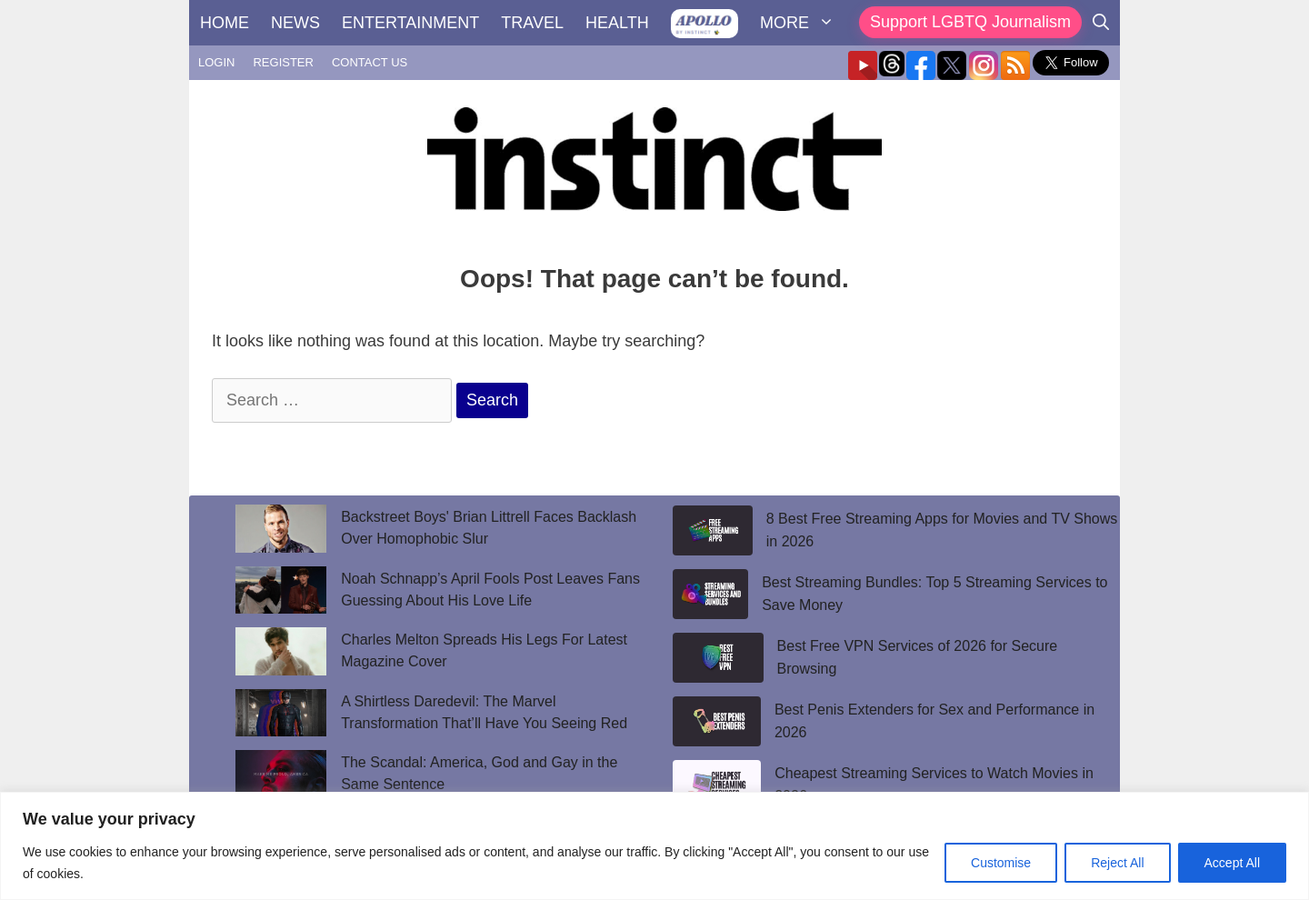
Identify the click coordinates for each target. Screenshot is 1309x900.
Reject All (1117, 862)
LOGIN (216, 62)
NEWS (295, 23)
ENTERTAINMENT (410, 23)
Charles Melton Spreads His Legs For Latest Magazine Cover (484, 650)
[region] (654, 846)
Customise (1001, 862)
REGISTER (283, 62)
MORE (802, 23)
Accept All (1232, 862)
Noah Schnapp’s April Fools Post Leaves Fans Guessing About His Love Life (490, 589)
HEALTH (617, 23)
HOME (224, 23)
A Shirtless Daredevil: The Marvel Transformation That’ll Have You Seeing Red (486, 712)
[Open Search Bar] (1101, 23)
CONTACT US (369, 62)
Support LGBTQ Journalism (970, 22)
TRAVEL (532, 23)
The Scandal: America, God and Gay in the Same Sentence (479, 773)
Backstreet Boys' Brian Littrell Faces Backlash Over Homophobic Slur (488, 527)
